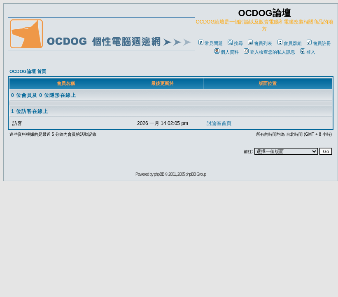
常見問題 (210, 43)
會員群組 (289, 43)
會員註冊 (319, 43)
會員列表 (260, 43)
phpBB (159, 174)
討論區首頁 (219, 123)
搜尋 (235, 43)
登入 (307, 52)
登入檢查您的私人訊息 (269, 52)
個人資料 (226, 52)
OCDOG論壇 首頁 (27, 71)
